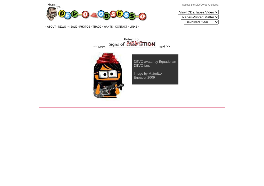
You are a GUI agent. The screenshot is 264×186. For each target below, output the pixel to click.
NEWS (62, 26)
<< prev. (100, 46)
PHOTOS (85, 26)
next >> (164, 46)
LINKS (133, 26)
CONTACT (120, 26)
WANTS (108, 26)
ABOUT (51, 26)
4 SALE (72, 26)
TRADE (97, 26)
